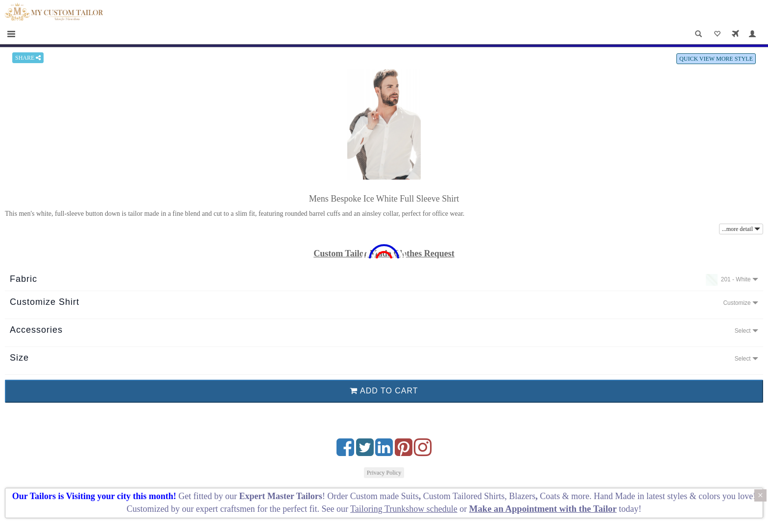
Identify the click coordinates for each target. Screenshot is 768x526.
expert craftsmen (225, 509)
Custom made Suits (384, 496)
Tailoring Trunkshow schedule (403, 509)
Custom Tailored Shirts (463, 496)
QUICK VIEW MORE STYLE (716, 58)
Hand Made (614, 496)
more (580, 496)
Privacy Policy (384, 472)
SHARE (28, 57)
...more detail (741, 229)
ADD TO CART (384, 391)
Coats (551, 496)
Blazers (522, 496)
